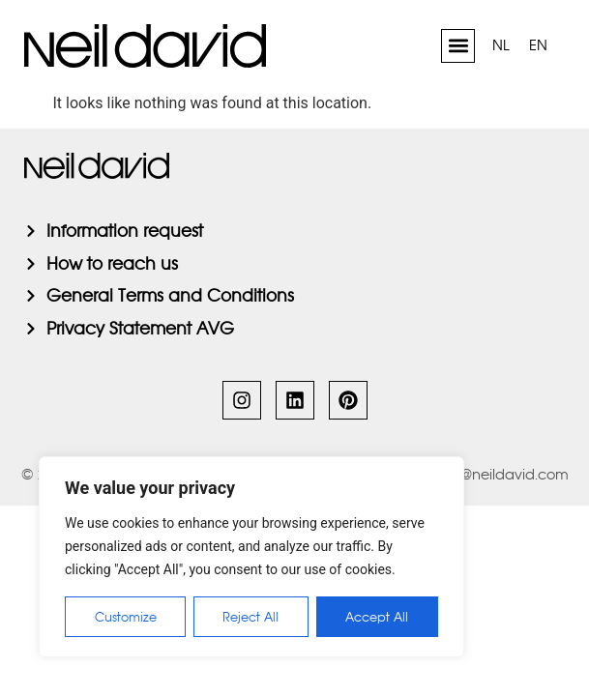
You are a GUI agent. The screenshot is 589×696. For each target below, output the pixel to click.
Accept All (377, 616)
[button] (458, 46)
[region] (251, 556)
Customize (126, 616)
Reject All (251, 616)
